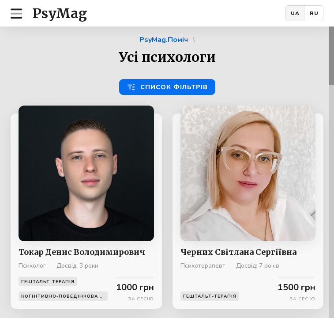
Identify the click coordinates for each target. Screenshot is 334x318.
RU (314, 13)
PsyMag (60, 13)
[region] (167, 172)
